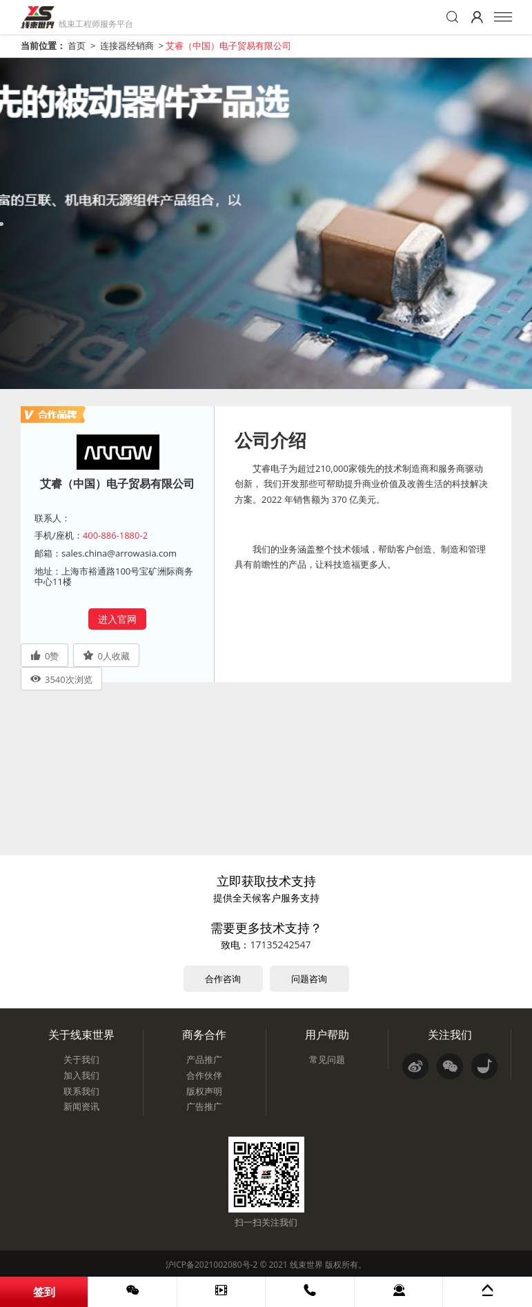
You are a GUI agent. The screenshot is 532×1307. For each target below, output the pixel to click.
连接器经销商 (127, 45)
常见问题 (327, 1059)
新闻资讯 (81, 1106)
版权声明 (204, 1091)
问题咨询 (309, 978)
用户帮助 (327, 1034)
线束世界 (306, 1264)
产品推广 (204, 1059)
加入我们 (81, 1075)
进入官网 (117, 619)
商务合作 (204, 1034)
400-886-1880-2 (115, 535)
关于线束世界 (81, 1034)
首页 (77, 45)
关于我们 (81, 1059)
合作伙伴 (204, 1075)
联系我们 (81, 1091)
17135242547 (280, 944)
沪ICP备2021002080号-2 (211, 1264)
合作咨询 (223, 978)
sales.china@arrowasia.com (119, 553)
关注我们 (450, 1034)
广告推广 (204, 1106)
